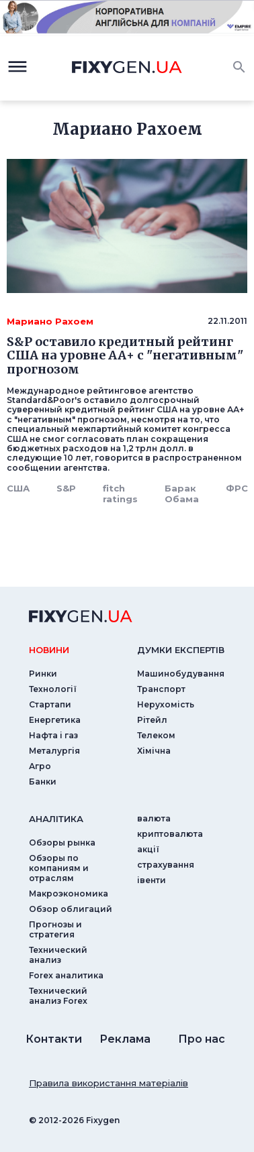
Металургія (54, 751)
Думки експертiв (180, 649)
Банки (42, 781)
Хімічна (154, 751)
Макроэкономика (68, 893)
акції (148, 849)
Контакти (54, 1039)
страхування (165, 865)
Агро (40, 766)
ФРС (237, 488)
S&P (66, 488)
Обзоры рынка (62, 843)
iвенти (151, 880)
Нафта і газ (53, 735)
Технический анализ (58, 955)
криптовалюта (170, 834)
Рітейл (152, 720)
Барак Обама (182, 493)
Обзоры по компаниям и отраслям (59, 868)
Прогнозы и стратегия (55, 929)
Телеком (156, 735)
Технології (53, 689)
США (18, 488)
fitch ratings (120, 493)
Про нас (201, 1039)
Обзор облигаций (70, 909)
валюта (154, 818)
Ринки (43, 674)
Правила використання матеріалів (108, 1083)
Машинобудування (180, 674)
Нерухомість (165, 704)
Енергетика (55, 720)
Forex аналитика (66, 975)
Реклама (125, 1039)
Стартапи (50, 704)
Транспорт (161, 689)
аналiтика (56, 818)
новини (49, 649)
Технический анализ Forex (58, 996)
